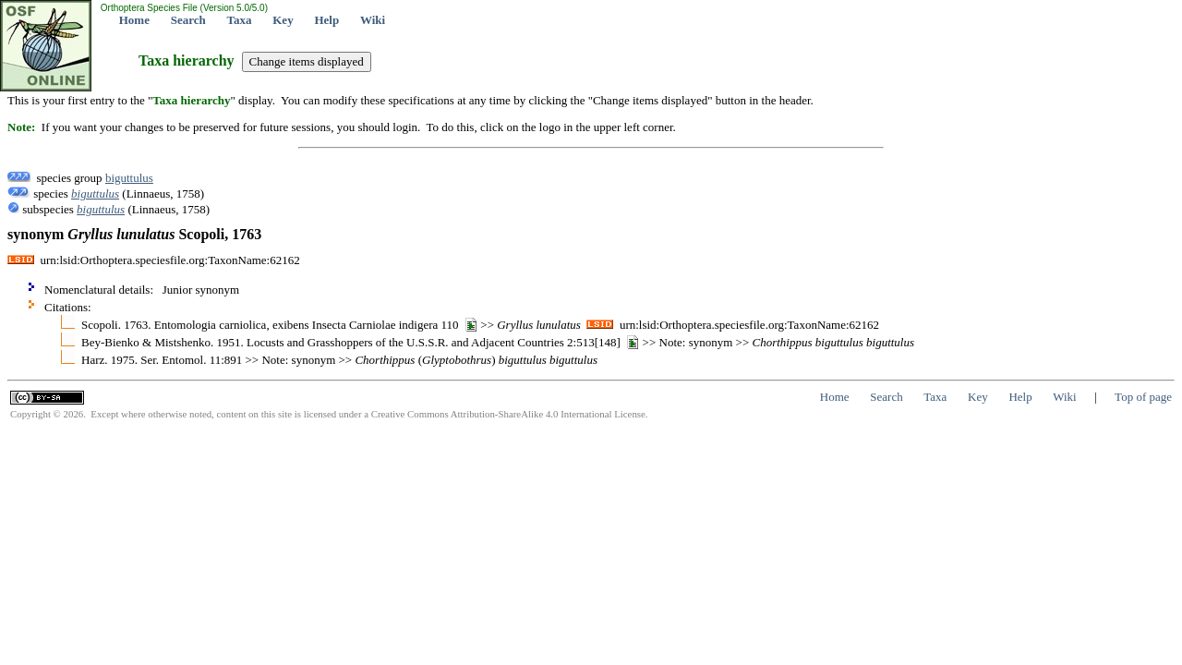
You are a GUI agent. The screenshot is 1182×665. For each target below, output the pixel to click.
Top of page (1143, 397)
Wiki (372, 20)
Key (282, 20)
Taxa (239, 20)
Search (188, 20)
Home (134, 20)
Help (326, 20)
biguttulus (129, 178)
